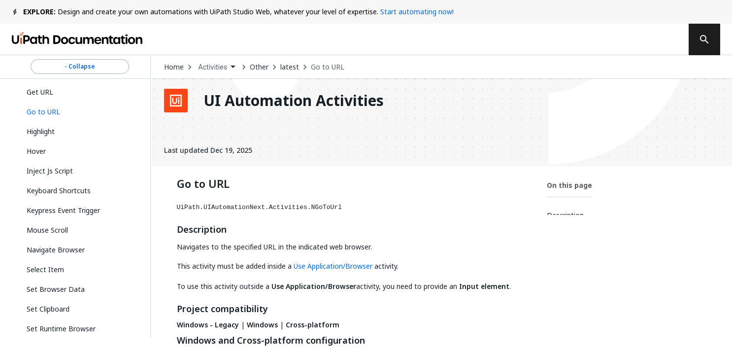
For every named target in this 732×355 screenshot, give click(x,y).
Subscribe (544, 39)
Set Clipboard (48, 309)
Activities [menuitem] (213, 67)
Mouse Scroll (47, 230)
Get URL (40, 92)
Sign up (653, 39)
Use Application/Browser (333, 266)
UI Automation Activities (293, 100)
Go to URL (327, 67)
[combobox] (217, 67)
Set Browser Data (56, 289)
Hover (36, 151)
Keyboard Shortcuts (59, 190)
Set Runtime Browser (61, 328)
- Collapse (80, 66)
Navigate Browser (56, 250)
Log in (604, 39)
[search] (704, 39)
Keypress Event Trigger (63, 210)
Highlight (41, 131)
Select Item (45, 269)
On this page (569, 185)
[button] (79, 112)
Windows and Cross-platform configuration (271, 341)
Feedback (474, 39)
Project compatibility (222, 309)
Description (202, 230)
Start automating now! (417, 11)
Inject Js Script (50, 171)
